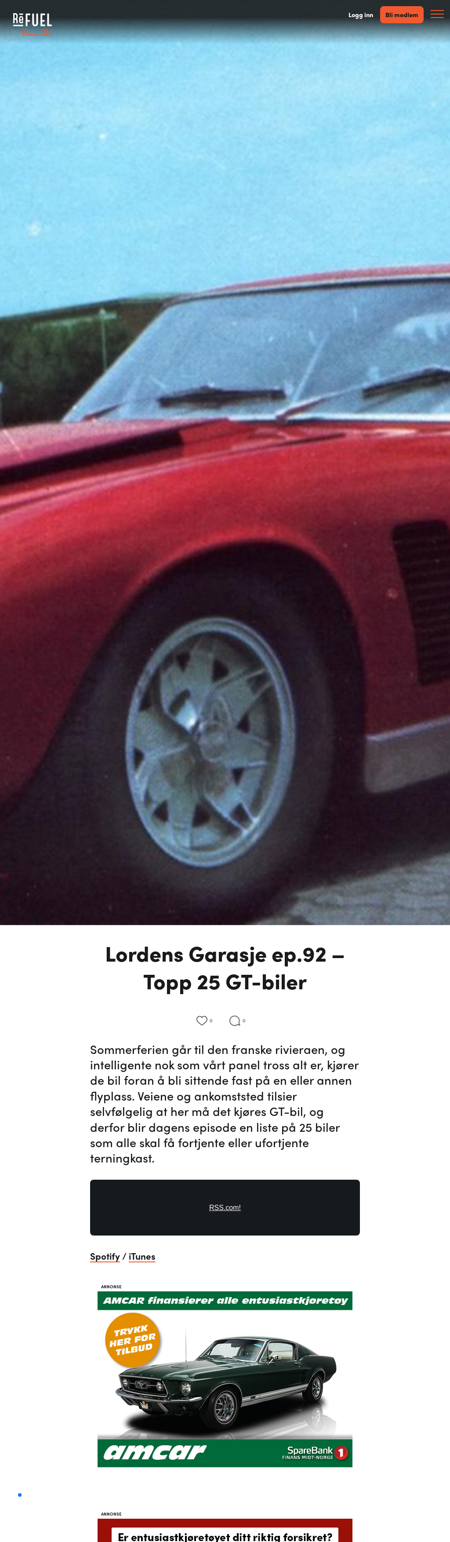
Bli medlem (401, 14)
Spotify (105, 1255)
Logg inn (360, 15)
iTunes (142, 1255)
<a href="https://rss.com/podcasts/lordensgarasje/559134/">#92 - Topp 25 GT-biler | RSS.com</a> (225, 1213)
